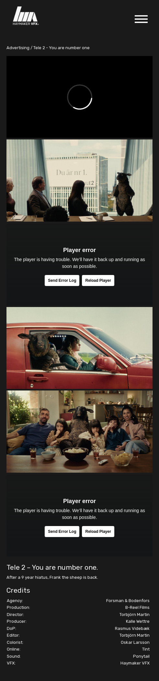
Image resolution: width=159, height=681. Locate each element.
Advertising (17, 47)
